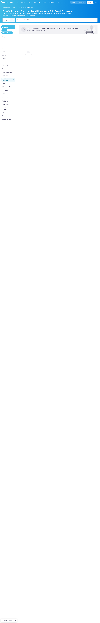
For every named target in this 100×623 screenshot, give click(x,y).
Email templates (6, 7)
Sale (14, 7)
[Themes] (14, 45)
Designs (6, 20)
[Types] (14, 37)
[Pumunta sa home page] (6, 2)
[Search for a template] (56, 20)
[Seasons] (14, 41)
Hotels (20, 7)
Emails (12, 20)
